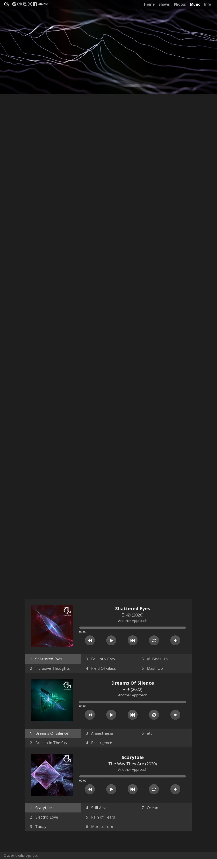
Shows (164, 4)
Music (195, 4)
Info (207, 4)
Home (149, 4)
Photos (180, 4)
